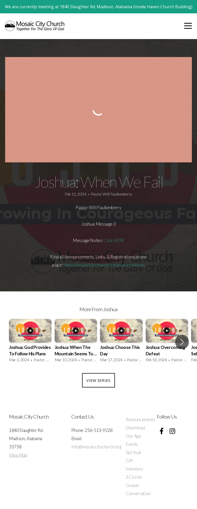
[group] (30, 342)
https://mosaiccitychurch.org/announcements (104, 265)
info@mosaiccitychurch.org (96, 446)
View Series (98, 380)
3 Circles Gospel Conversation (138, 485)
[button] (182, 342)
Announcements (140, 419)
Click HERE (113, 240)
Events (132, 444)
